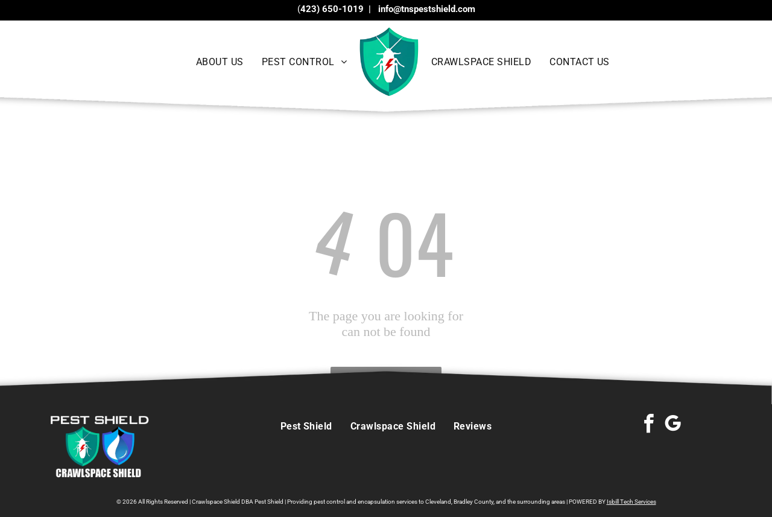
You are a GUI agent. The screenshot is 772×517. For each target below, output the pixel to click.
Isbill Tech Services (631, 501)
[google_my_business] (672, 425)
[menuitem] (220, 61)
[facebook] (648, 425)
